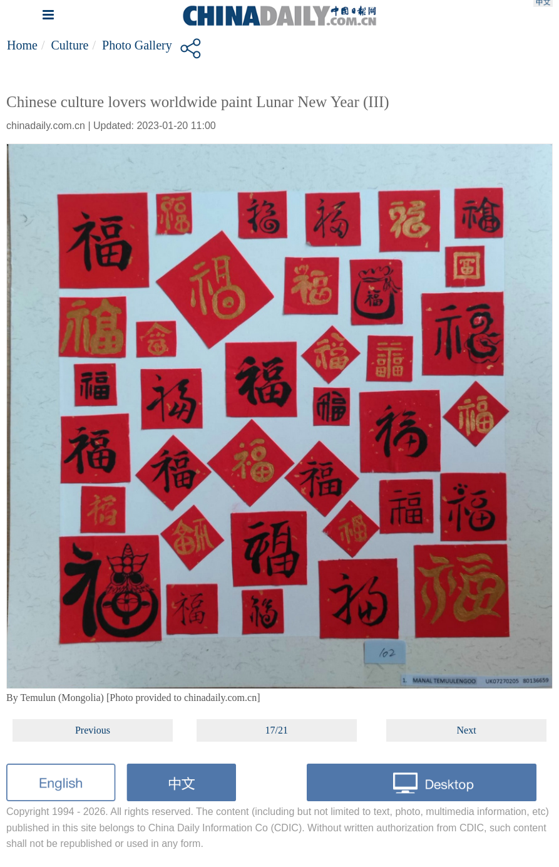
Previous (92, 730)
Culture (69, 45)
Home (22, 45)
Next (466, 730)
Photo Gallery (137, 45)
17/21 (276, 730)
